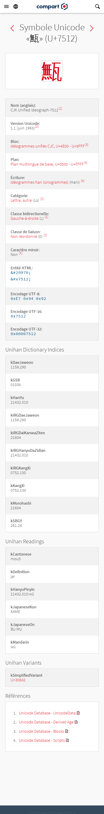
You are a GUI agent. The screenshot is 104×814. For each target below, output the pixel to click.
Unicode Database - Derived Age (46, 722)
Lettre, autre (21, 200)
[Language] (15, 6)
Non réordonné (24, 236)
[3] (86, 145)
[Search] (97, 6)
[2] (37, 127)
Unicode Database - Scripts (42, 740)
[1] (60, 108)
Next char (92, 28)
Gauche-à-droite (25, 218)
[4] (82, 181)
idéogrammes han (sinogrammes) (39, 182)
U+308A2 (18, 679)
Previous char (12, 28)
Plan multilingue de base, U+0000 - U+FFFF (47, 164)
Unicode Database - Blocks (41, 731)
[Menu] (6, 6)
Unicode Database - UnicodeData (47, 713)
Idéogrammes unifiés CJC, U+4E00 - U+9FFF (48, 146)
